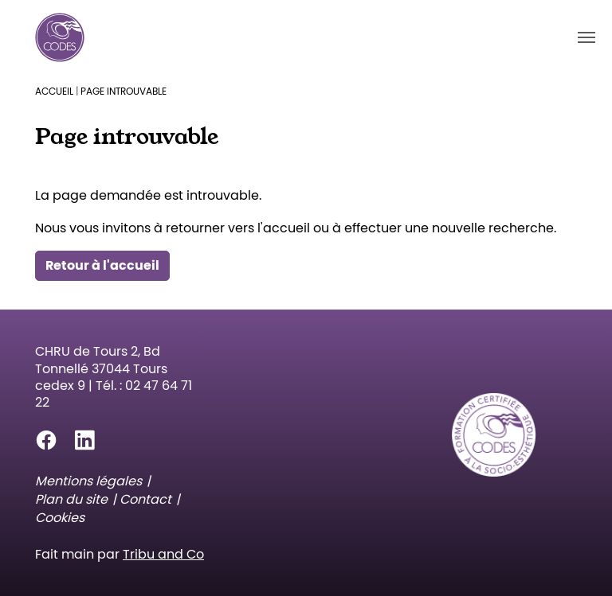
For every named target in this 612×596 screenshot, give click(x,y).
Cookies (59, 517)
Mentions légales (88, 481)
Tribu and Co (163, 554)
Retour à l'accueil (102, 265)
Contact (145, 499)
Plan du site (71, 499)
